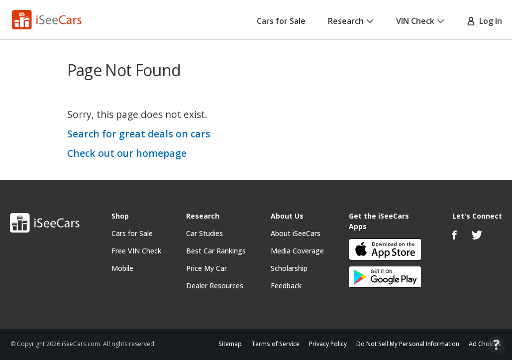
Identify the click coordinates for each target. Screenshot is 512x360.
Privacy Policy (328, 344)
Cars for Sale (281, 20)
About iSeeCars (295, 233)
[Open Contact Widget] (496, 345)
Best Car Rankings (216, 250)
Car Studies (204, 233)
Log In (484, 20)
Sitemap (230, 344)
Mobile (122, 268)
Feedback (286, 285)
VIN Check (420, 20)
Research (351, 20)
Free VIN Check (136, 250)
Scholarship (289, 268)
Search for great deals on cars (138, 133)
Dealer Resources (214, 285)
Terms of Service (275, 344)
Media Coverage (297, 250)
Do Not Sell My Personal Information (407, 344)
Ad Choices (485, 344)
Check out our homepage (127, 153)
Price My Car (206, 268)
